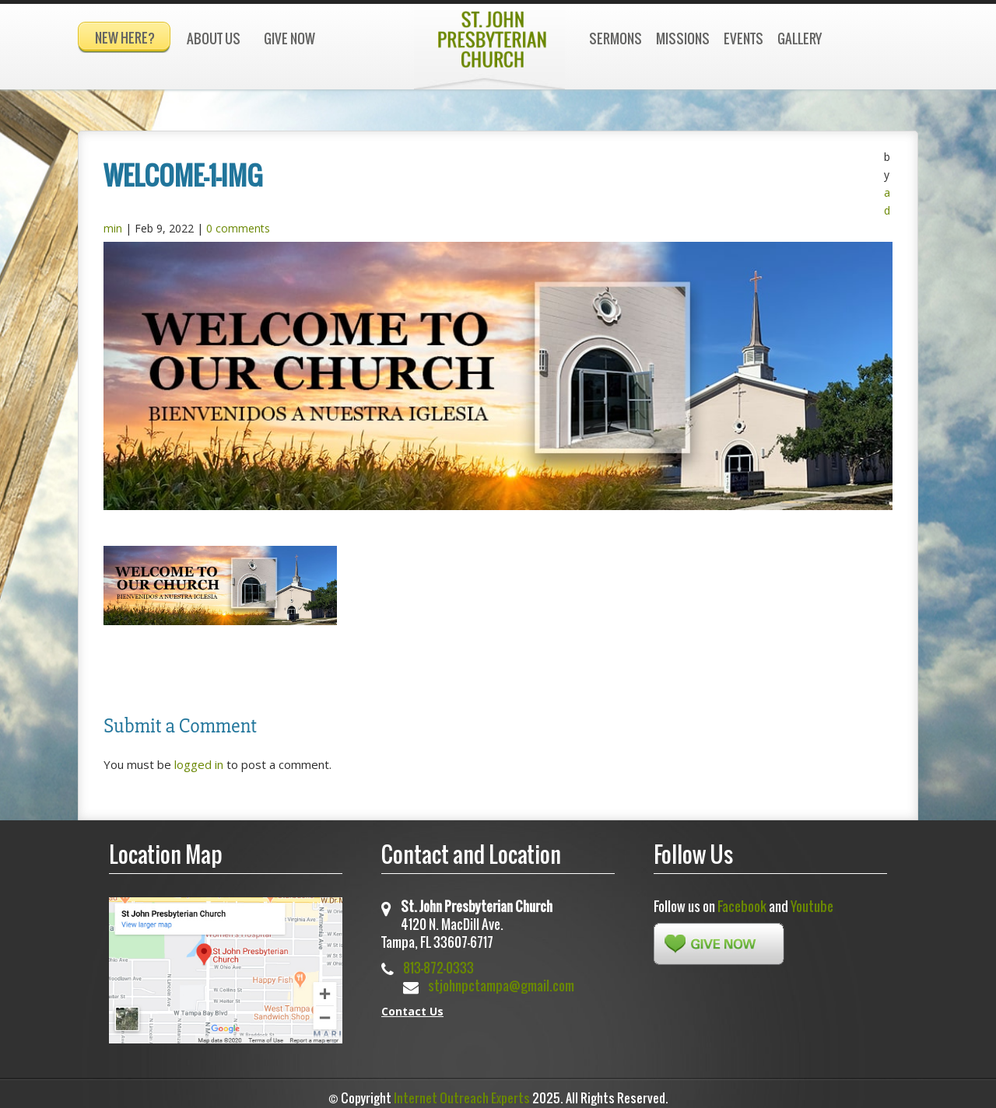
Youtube (812, 899)
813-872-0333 (438, 960)
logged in (198, 757)
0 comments (238, 221)
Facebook (741, 899)
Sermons (615, 38)
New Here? (125, 37)
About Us (213, 38)
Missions (683, 38)
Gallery (799, 38)
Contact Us (412, 1004)
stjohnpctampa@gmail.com (501, 978)
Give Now (289, 38)
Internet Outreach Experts (462, 1091)
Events (743, 38)
